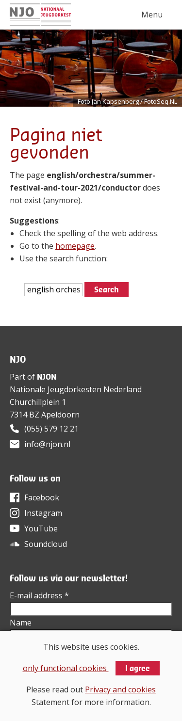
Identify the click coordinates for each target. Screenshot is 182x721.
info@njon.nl (47, 444)
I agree (137, 668)
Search (106, 289)
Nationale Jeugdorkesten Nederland (76, 389)
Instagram (43, 513)
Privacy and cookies (120, 689)
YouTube (41, 528)
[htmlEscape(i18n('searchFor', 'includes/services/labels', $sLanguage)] (53, 289)
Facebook (41, 497)
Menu (152, 14)
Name (21, 622)
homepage (75, 245)
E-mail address (39, 595)
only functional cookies (66, 668)
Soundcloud (45, 544)
